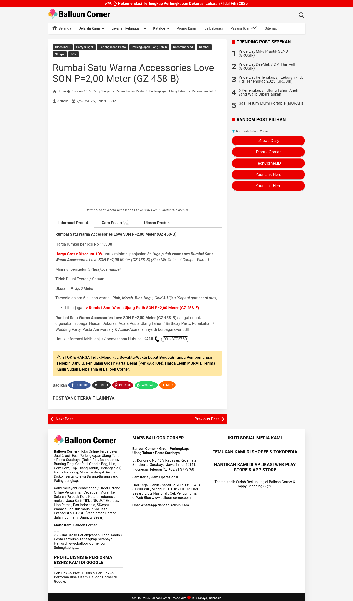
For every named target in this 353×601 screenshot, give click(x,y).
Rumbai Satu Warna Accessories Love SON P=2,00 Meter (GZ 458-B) (135, 73)
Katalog (162, 29)
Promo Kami (186, 28)
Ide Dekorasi (213, 28)
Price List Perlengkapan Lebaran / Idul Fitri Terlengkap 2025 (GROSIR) (272, 79)
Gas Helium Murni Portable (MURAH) (271, 103)
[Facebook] (79, 384)
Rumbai (204, 47)
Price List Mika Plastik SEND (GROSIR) (263, 53)
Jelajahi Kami (92, 29)
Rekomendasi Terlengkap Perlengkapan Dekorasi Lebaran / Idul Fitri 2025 (176, 3)
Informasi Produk (73, 222)
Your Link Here (268, 174)
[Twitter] (101, 384)
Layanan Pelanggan (130, 29)
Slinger (59, 54)
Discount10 (62, 47)
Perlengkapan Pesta (112, 47)
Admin (62, 100)
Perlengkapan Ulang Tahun (149, 47)
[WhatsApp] (146, 384)
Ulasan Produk (157, 222)
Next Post (64, 417)
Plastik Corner (268, 152)
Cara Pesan (115, 222)
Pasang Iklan (243, 28)
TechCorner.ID (268, 163)
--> (141, 307)
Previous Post (207, 417)
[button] (168, 384)
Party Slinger (84, 47)
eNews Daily (268, 141)
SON (73, 54)
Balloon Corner (160, 596)
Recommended (183, 47)
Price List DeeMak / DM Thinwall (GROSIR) (267, 66)
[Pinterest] (123, 384)
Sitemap (271, 28)
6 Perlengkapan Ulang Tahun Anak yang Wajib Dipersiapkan (268, 92)
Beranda (61, 28)
